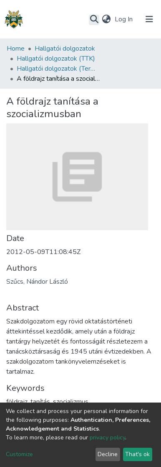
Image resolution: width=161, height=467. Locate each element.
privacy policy (107, 437)
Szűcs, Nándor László (37, 281)
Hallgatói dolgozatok (65, 48)
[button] (106, 19)
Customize (19, 454)
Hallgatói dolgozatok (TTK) (56, 58)
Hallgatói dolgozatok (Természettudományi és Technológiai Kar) (58, 68)
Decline (108, 454)
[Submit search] (94, 20)
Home (16, 48)
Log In (124, 19)
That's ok (137, 454)
